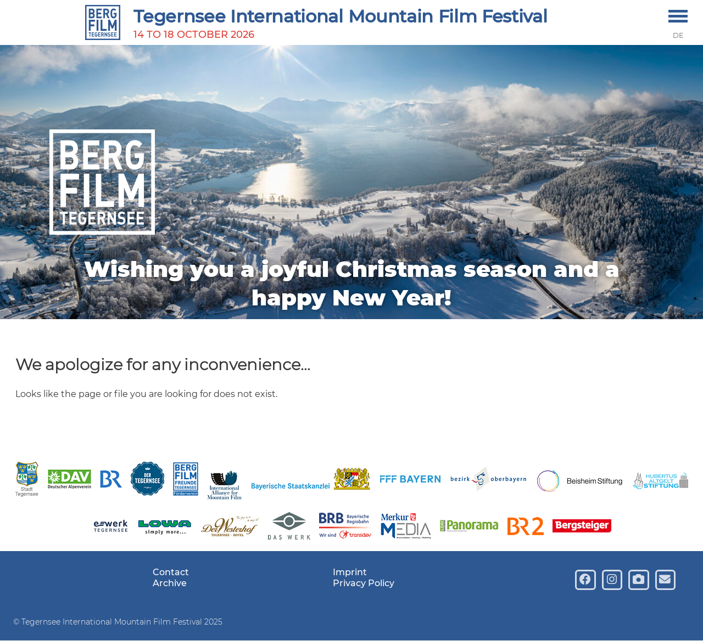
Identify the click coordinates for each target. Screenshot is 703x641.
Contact (171, 572)
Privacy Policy (363, 583)
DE (678, 35)
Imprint (350, 572)
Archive (170, 583)
